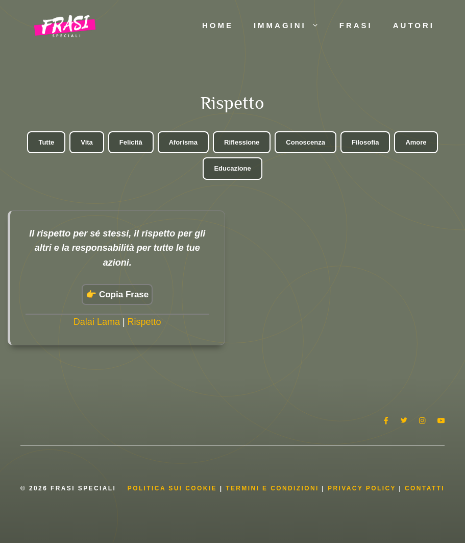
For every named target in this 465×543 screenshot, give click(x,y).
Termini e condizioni (272, 488)
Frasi (356, 25)
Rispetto (144, 322)
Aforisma (183, 142)
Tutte (46, 142)
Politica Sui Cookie (172, 488)
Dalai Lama (97, 322)
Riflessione (241, 142)
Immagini (291, 25)
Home (217, 25)
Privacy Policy (363, 488)
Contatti (425, 488)
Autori (413, 25)
